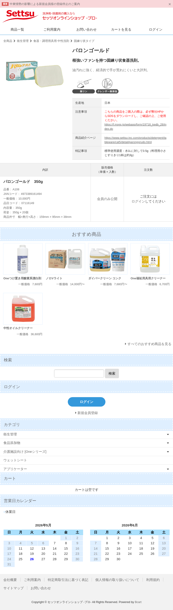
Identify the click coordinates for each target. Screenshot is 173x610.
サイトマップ (13, 588)
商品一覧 (17, 29)
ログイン (155, 29)
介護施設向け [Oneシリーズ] (24, 451)
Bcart (138, 602)
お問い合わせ (86, 29)
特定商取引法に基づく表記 (68, 580)
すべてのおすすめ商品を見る (149, 344)
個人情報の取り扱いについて (117, 580)
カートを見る (121, 29)
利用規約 (153, 580)
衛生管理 (23, 41)
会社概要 (10, 580)
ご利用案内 (51, 29)
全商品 (7, 41)
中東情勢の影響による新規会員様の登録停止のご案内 (45, 4)
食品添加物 (11, 443)
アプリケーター (15, 469)
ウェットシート (15, 460)
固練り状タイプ (84, 41)
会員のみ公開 (107, 199)
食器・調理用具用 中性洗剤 (51, 41)
